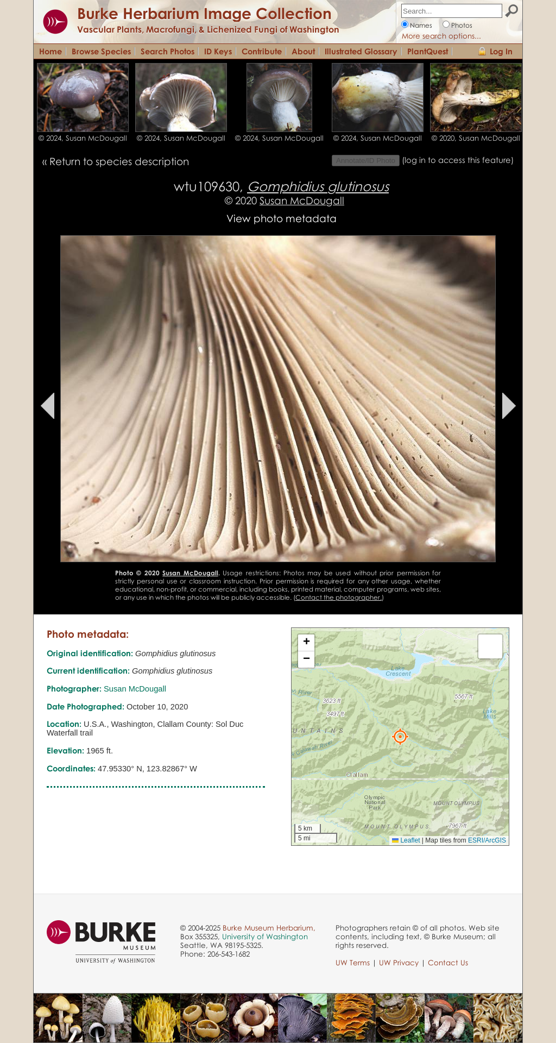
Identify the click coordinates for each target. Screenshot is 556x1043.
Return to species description (119, 161)
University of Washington (265, 936)
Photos (461, 25)
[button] (400, 736)
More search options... (441, 36)
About (303, 51)
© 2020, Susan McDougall (476, 138)
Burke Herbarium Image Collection (204, 13)
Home (50, 51)
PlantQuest (427, 51)
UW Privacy (399, 962)
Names (421, 25)
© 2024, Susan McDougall (83, 138)
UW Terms (353, 962)
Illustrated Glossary (361, 51)
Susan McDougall (302, 200)
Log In (501, 51)
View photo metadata (281, 218)
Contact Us (448, 962)
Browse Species (101, 51)
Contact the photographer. (338, 597)
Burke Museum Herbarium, (269, 927)
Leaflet (406, 840)
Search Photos (167, 51)
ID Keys (218, 51)
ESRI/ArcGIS (487, 840)
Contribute (262, 51)
